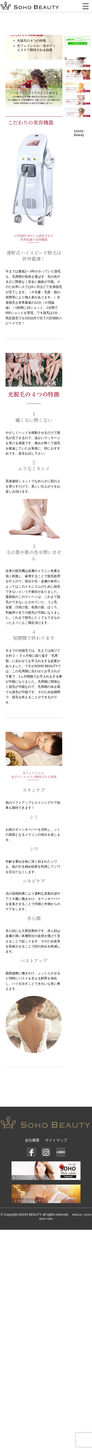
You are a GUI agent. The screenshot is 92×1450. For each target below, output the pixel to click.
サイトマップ (56, 1140)
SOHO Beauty (79, 133)
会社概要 (32, 1140)
